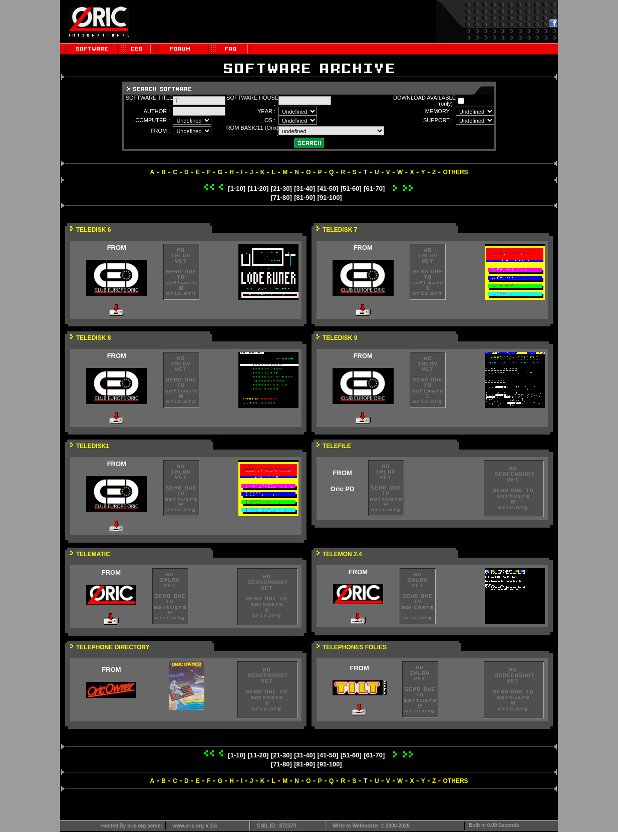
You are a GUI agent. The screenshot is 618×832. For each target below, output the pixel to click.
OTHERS (455, 172)
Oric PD (343, 489)
